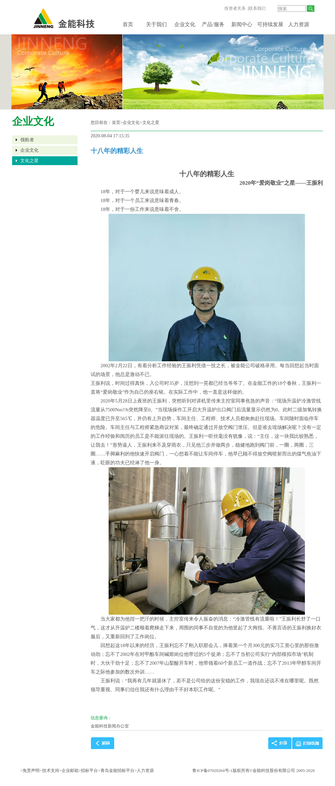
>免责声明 (30, 770)
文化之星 (29, 160)
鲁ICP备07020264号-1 (212, 770)
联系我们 (257, 8)
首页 (128, 24)
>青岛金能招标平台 (116, 770)
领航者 (27, 139)
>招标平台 (88, 770)
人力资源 (298, 24)
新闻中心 (241, 24)
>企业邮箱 (69, 770)
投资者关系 (235, 8)
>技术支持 (49, 770)
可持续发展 (270, 24)
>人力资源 (144, 770)
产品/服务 (213, 24)
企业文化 (184, 24)
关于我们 (156, 24)
